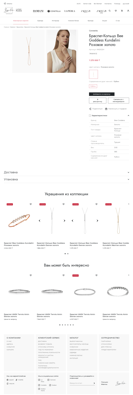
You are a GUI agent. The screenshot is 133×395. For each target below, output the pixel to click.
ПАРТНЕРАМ (106, 341)
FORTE (19, 380)
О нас (118, 20)
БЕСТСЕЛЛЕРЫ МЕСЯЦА (79, 344)
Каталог (12, 27)
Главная (6, 27)
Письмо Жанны (104, 383)
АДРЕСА (10, 344)
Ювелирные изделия (20, 20)
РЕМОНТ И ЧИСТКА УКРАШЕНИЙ (45, 356)
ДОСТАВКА (42, 341)
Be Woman (98, 3)
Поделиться (97, 109)
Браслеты (20, 27)
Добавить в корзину (101, 94)
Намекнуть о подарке (117, 109)
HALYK (10, 384)
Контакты (108, 3)
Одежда (40, 20)
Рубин (93, 86)
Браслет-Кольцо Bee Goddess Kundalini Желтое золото (117, 244)
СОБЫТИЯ (11, 347)
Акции (104, 20)
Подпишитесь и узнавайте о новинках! (82, 377)
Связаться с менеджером (118, 100)
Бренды (90, 20)
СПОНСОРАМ (106, 344)
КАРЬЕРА (10, 350)
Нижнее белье (73, 20)
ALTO (79, 3)
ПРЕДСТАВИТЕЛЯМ (108, 350)
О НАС (9, 341)
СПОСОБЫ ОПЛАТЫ (46, 347)
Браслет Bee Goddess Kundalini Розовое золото (18, 244)
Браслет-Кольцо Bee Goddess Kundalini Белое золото (51, 244)
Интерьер (55, 20)
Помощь (117, 3)
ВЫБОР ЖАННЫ (76, 341)
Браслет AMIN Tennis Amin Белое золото (16, 315)
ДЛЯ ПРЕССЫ (106, 347)
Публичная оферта (46, 363)
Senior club (87, 3)
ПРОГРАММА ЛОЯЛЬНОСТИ (49, 352)
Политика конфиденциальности (48, 367)
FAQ (39, 360)
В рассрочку (97, 100)
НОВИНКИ (74, 347)
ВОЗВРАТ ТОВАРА (45, 344)
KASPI (10, 380)
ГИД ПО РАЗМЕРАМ (45, 350)
